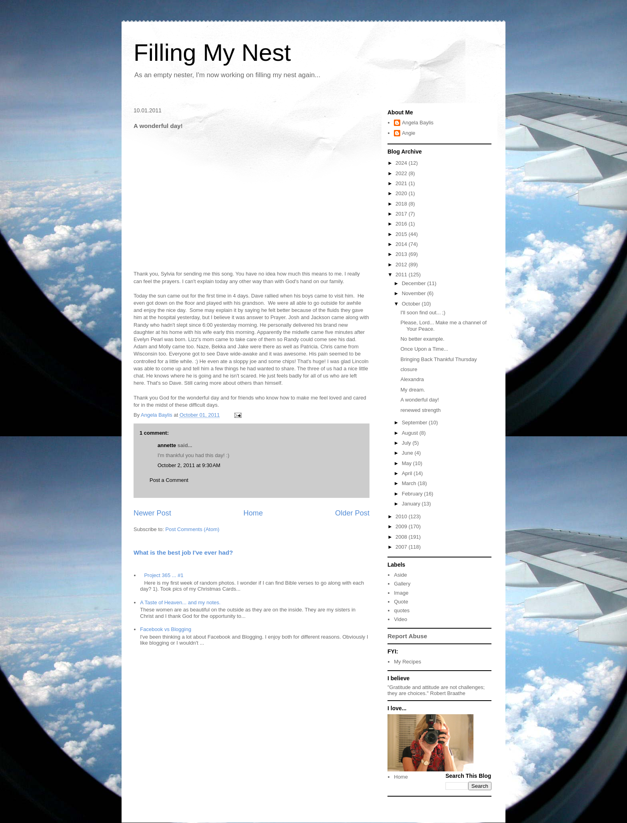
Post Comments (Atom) (193, 529)
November (414, 293)
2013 (402, 254)
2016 (402, 224)
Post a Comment (169, 480)
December (414, 283)
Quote (401, 602)
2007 (402, 547)
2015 (402, 234)
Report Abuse (407, 636)
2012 (402, 265)
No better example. (422, 339)
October (412, 304)
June (408, 453)
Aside (400, 575)
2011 (402, 275)
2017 (402, 214)
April (408, 473)
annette (167, 445)
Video (400, 619)
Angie (408, 133)
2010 (402, 516)
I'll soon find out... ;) (422, 313)
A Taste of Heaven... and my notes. (180, 602)
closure (408, 369)
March (410, 483)
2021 (402, 183)
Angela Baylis (417, 123)
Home (253, 513)
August (410, 433)
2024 (402, 163)
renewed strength (420, 410)
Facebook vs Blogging (165, 629)
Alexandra (412, 379)
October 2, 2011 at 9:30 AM (189, 465)
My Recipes (407, 662)
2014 (402, 244)
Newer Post (152, 513)
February (413, 494)
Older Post (352, 513)
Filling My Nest (212, 52)
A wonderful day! (419, 400)
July (407, 443)
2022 (402, 173)
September (415, 422)
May (407, 463)
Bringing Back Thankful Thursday (438, 359)
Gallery (402, 584)
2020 (402, 193)
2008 (402, 537)
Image (401, 593)
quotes (401, 610)
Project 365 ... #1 (163, 575)
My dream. (412, 390)
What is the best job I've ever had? (183, 552)
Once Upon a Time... (424, 349)
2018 (402, 204)
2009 (402, 526)
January (412, 504)
